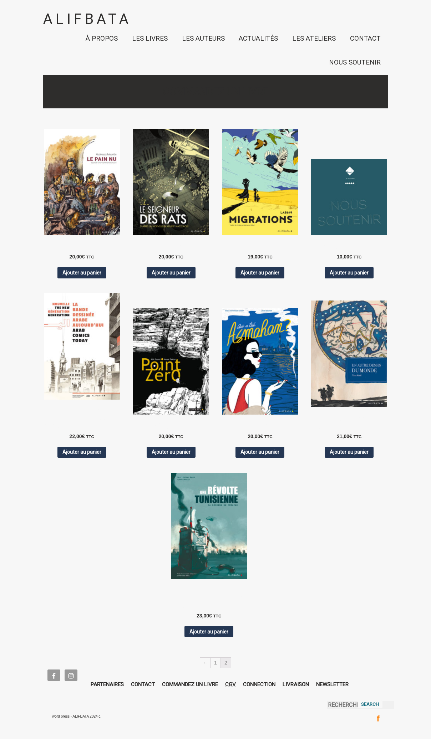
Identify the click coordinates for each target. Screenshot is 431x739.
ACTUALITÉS (258, 38)
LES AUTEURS (203, 38)
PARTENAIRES (107, 684)
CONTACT (365, 38)
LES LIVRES (150, 38)
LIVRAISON (296, 684)
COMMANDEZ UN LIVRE (190, 684)
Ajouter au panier (81, 273)
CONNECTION (259, 684)
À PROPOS (102, 38)
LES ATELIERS (314, 38)
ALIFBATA (87, 19)
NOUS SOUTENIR (355, 62)
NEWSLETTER (332, 684)
